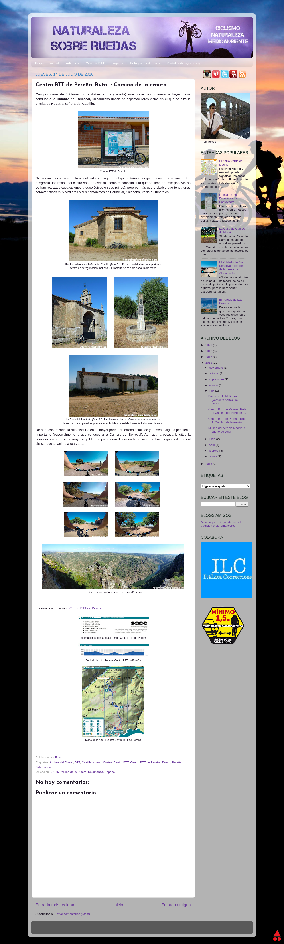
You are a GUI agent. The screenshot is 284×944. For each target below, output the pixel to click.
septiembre (217, 379)
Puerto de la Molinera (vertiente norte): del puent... (223, 399)
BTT (77, 762)
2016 (209, 362)
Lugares (117, 63)
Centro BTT (121, 762)
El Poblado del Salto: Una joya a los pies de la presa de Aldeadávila (233, 268)
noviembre (216, 367)
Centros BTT (95, 63)
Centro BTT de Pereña (86, 608)
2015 (209, 463)
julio (212, 391)
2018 (209, 351)
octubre (214, 373)
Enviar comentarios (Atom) (72, 914)
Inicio (118, 904)
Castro (107, 762)
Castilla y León (91, 762)
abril (212, 445)
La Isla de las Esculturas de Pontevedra (228, 198)
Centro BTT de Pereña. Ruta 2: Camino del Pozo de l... (227, 411)
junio (212, 439)
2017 (209, 356)
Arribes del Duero (61, 762)
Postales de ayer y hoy (183, 63)
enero (213, 456)
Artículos (72, 63)
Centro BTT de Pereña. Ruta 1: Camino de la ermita (227, 420)
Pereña (177, 762)
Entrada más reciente (55, 904)
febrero (214, 450)
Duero (166, 762)
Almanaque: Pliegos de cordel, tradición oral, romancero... (221, 523)
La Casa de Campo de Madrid (232, 230)
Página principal (47, 63)
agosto (214, 385)
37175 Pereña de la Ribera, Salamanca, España (83, 772)
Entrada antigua (176, 904)
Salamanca (43, 767)
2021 (209, 345)
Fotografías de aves (145, 63)
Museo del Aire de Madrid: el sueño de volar (227, 429)
